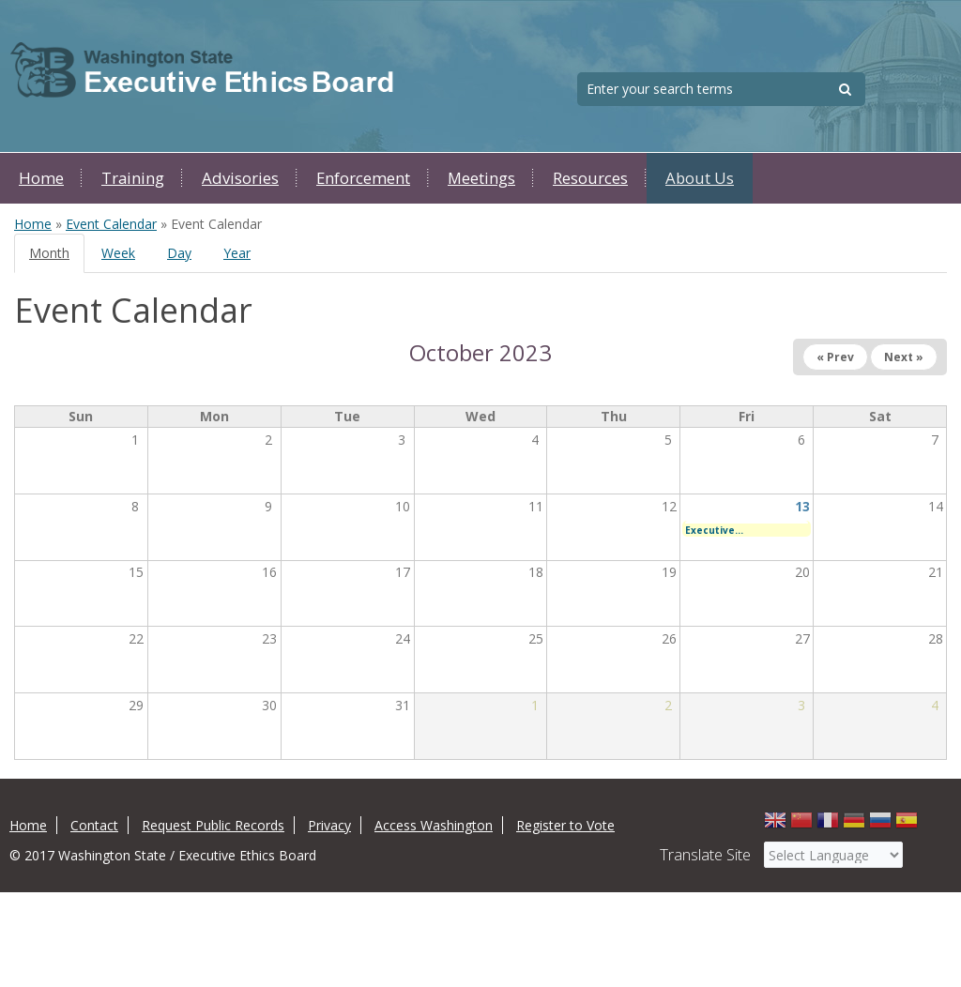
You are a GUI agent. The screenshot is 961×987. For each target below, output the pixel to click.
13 (802, 506)
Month (56, 258)
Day (179, 253)
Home (41, 178)
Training (132, 178)
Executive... (714, 530)
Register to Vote (565, 825)
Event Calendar (111, 224)
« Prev (835, 357)
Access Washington (433, 825)
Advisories (240, 178)
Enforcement (363, 178)
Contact (94, 825)
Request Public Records (213, 825)
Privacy (329, 825)
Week (118, 253)
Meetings (481, 178)
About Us (699, 178)
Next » (903, 357)
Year (237, 253)
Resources (590, 178)
